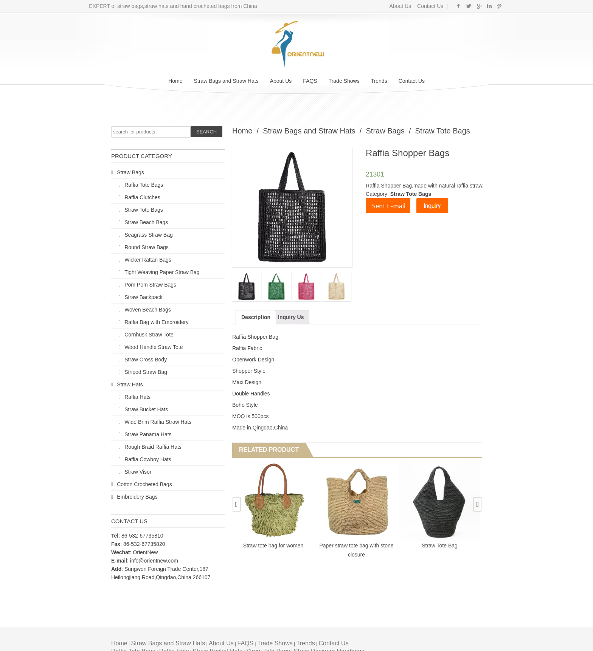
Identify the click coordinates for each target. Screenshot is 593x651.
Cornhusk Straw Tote (149, 335)
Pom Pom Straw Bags (150, 285)
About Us (400, 6)
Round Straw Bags (146, 247)
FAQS (310, 81)
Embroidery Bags (137, 497)
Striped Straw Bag (145, 372)
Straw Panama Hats (148, 434)
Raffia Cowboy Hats (147, 459)
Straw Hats (130, 384)
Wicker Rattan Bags (147, 260)
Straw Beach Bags (146, 222)
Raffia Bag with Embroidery (156, 322)
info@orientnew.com (154, 561)
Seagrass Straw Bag (148, 235)
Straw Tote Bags (143, 210)
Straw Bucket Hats (146, 409)
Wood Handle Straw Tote (153, 347)
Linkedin (489, 6)
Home (175, 81)
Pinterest (499, 6)
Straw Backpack (143, 297)
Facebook (458, 6)
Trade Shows (344, 81)
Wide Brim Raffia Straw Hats (157, 422)
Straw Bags (130, 172)
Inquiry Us (291, 317)
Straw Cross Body (145, 359)
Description (255, 317)
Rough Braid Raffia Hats (153, 447)
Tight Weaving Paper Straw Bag (161, 272)
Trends (379, 81)
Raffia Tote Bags (143, 185)
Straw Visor (137, 472)
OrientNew (145, 552)
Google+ (479, 6)
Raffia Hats (137, 397)
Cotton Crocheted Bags (144, 484)
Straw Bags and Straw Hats (226, 81)
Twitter (468, 6)
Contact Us (429, 6)
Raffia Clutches (142, 197)
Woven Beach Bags (147, 310)
